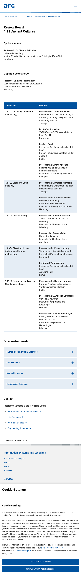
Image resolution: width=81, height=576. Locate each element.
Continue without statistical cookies (40, 569)
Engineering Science (19, 428)
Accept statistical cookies (40, 562)
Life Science (16, 417)
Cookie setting (24, 551)
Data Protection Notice (52, 548)
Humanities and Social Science (25, 411)
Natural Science (17, 422)
